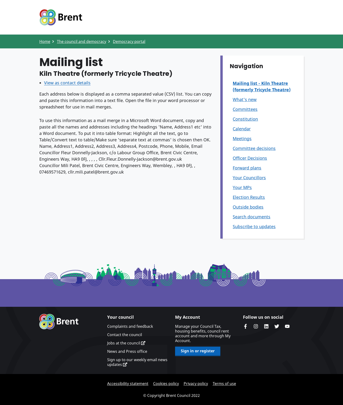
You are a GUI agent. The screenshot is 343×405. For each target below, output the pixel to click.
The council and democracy (81, 41)
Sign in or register (198, 351)
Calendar (242, 129)
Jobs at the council (126, 343)
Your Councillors (249, 177)
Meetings (242, 138)
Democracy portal (129, 41)
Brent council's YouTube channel (287, 326)
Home (44, 41)
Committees (245, 109)
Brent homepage (59, 321)
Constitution (245, 119)
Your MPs (242, 187)
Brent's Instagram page (255, 326)
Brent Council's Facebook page (245, 326)
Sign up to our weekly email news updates (137, 362)
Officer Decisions (250, 158)
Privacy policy (196, 383)
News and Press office (127, 351)
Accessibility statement (127, 383)
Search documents (251, 217)
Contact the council (124, 334)
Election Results (249, 197)
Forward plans (247, 168)
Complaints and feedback (130, 326)
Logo (60, 17)
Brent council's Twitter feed (276, 326)
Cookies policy (166, 383)
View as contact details (67, 83)
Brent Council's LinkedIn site (266, 326)
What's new (245, 99)
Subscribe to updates (254, 226)
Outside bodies (248, 207)
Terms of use (224, 383)
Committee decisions (254, 148)
